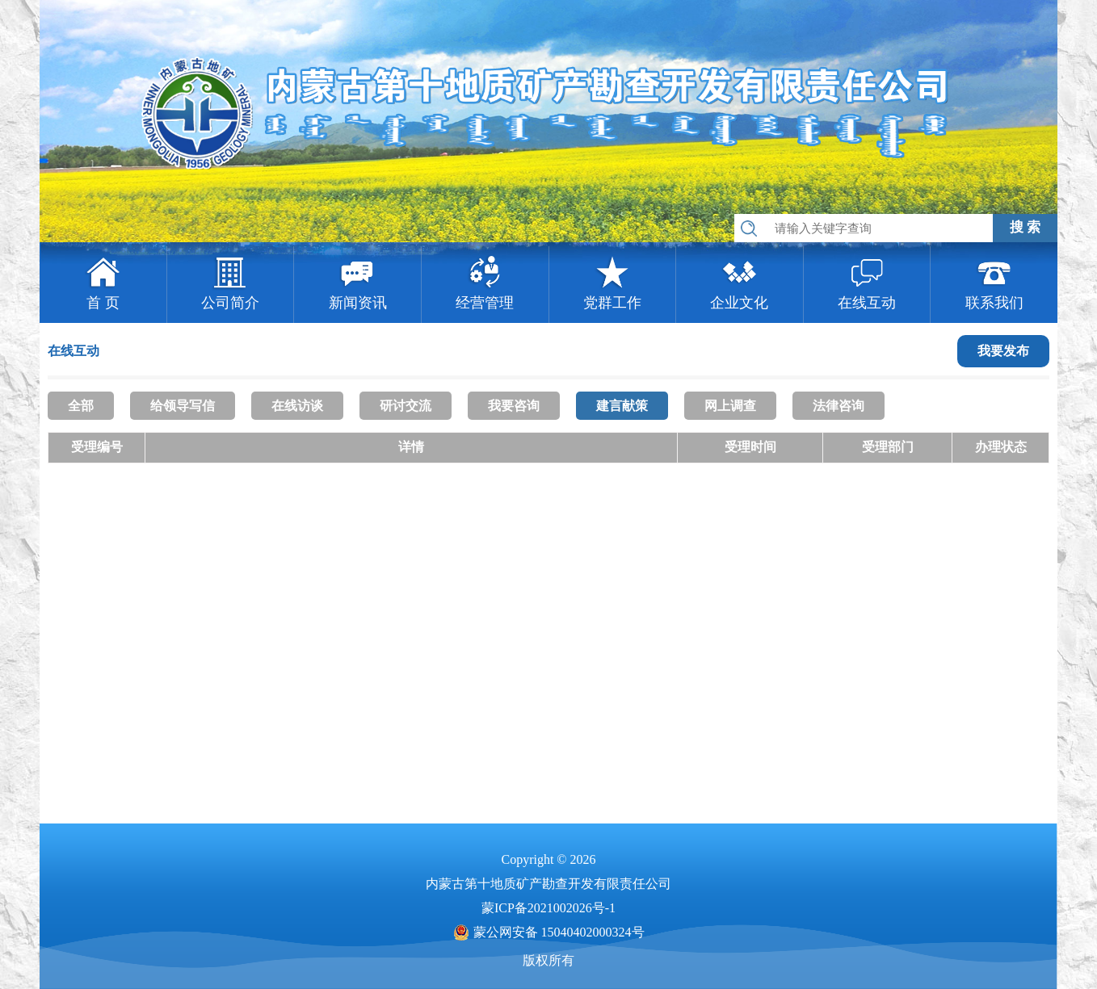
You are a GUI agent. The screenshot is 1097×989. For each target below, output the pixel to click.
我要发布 (1003, 351)
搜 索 (1025, 227)
